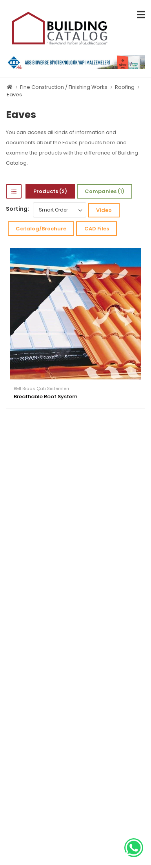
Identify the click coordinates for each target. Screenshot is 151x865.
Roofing (125, 87)
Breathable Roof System (45, 396)
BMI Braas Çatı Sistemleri (41, 388)
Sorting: (17, 209)
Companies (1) (104, 191)
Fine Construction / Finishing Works (63, 87)
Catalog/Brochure (41, 228)
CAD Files (96, 228)
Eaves (14, 94)
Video (104, 210)
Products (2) (50, 191)
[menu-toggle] (141, 15)
